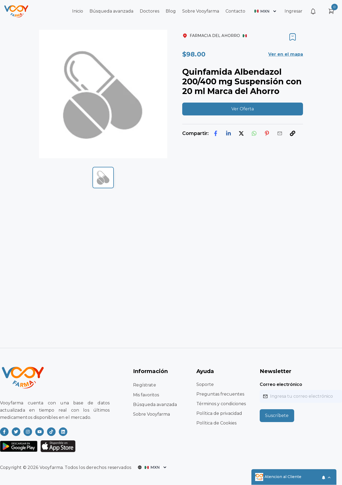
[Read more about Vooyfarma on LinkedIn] (63, 431)
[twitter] (241, 133)
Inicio (77, 11)
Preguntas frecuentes (220, 394)
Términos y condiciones (221, 403)
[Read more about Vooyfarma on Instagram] (28, 431)
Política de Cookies (216, 423)
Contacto (235, 11)
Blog (171, 11)
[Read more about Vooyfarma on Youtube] (39, 431)
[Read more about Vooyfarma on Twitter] (16, 431)
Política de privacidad (219, 413)
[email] (280, 133)
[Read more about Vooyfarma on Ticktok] (51, 431)
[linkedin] (228, 133)
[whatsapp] (254, 133)
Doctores (149, 11)
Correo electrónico (281, 384)
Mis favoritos (146, 394)
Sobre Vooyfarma (200, 11)
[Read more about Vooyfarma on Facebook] (4, 431)
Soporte (205, 384)
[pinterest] (267, 133)
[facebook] (215, 133)
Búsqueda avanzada (111, 11)
